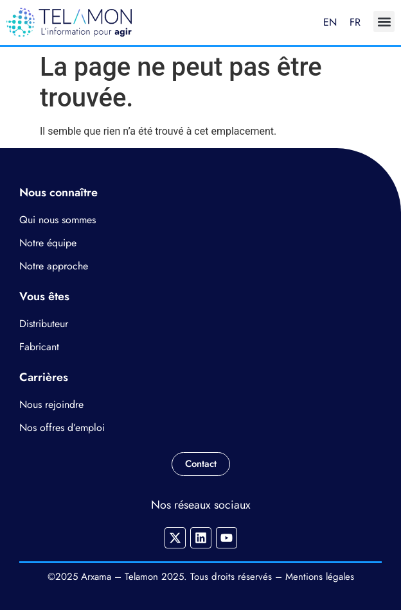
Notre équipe (47, 242)
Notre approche (53, 265)
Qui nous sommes (57, 219)
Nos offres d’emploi (62, 427)
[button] (384, 21)
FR (355, 22)
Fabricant (39, 346)
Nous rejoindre (51, 404)
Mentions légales (319, 577)
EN (330, 22)
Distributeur (43, 323)
